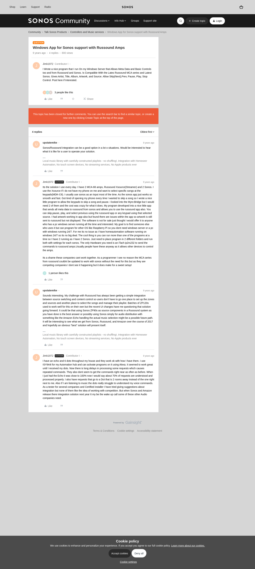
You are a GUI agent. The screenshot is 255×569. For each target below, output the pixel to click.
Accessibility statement (149, 430)
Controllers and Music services (87, 32)
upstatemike (50, 142)
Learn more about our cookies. (188, 545)
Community (34, 32)
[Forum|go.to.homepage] (59, 20)
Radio (47, 6)
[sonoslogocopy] (127, 7)
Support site (150, 20)
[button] (197, 20)
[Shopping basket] (241, 7)
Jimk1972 (48, 63)
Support (35, 6)
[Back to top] (247, 425)
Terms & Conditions (103, 430)
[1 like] (55, 273)
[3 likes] (58, 92)
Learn (23, 6)
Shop (12, 6)
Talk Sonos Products (55, 32)
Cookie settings (125, 430)
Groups (135, 20)
